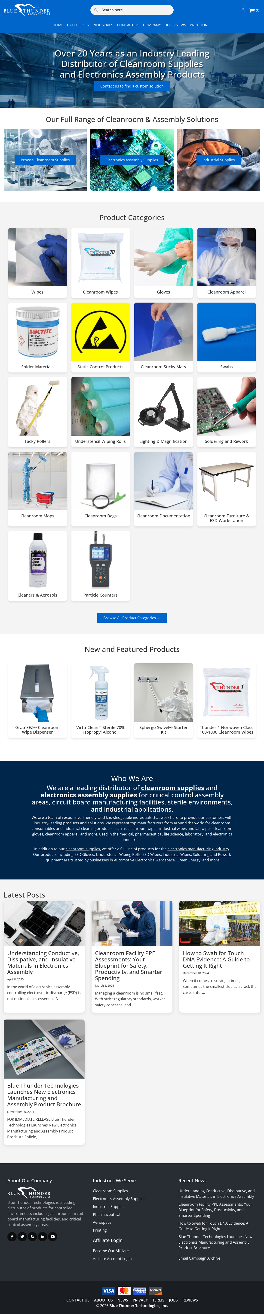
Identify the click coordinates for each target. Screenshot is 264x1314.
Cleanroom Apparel (226, 292)
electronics (222, 834)
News (122, 1300)
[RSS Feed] (32, 1236)
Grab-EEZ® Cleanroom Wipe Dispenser (37, 730)
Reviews (190, 1300)
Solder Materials (37, 367)
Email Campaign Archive (199, 1258)
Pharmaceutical (106, 1214)
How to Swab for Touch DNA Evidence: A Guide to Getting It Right (216, 959)
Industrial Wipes (177, 854)
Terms (158, 1300)
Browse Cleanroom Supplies (45, 160)
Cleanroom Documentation (163, 516)
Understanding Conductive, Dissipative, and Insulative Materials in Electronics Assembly (43, 962)
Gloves (163, 292)
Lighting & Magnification (163, 441)
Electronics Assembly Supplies (132, 160)
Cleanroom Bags (100, 516)
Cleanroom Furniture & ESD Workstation (226, 518)
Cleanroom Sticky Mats (163, 367)
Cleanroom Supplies (110, 1190)
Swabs (226, 367)
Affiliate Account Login (112, 1258)
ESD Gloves (84, 854)
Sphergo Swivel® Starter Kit (163, 730)
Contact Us (77, 1300)
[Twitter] (22, 1236)
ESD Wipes (151, 854)
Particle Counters (100, 595)
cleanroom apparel (61, 834)
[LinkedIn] (42, 1236)
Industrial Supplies (219, 160)
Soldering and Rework (226, 441)
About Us (103, 1300)
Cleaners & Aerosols (37, 595)
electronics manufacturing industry (198, 848)
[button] (243, 10)
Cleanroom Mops (37, 516)
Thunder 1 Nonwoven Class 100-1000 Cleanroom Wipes (226, 730)
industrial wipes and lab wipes (185, 828)
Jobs (173, 1300)
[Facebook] (12, 1236)
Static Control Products (100, 367)
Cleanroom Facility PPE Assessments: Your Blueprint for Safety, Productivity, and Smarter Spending (128, 965)
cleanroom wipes (142, 828)
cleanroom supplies (83, 848)
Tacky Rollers (37, 441)
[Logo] (27, 10)
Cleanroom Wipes (100, 292)
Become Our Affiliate (111, 1250)
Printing (100, 1230)
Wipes (37, 292)
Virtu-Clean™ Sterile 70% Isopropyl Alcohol (100, 730)
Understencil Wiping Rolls (100, 441)
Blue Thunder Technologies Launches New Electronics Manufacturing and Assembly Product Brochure (44, 1095)
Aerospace (102, 1222)
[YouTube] (52, 1236)
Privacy (140, 1300)
